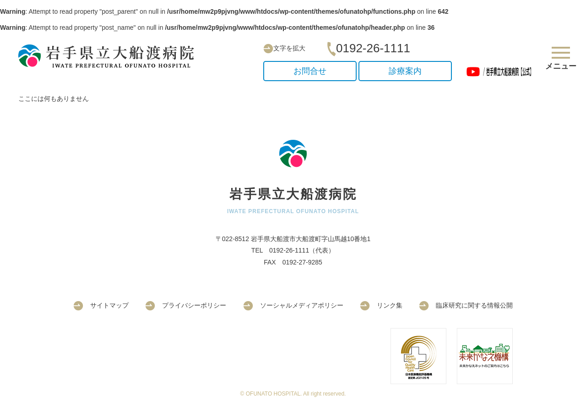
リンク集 (381, 305)
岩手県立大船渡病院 (109, 56)
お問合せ (309, 71)
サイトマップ (101, 305)
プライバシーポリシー (185, 305)
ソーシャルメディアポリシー (293, 305)
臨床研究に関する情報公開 (466, 305)
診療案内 (405, 71)
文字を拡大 (284, 48)
